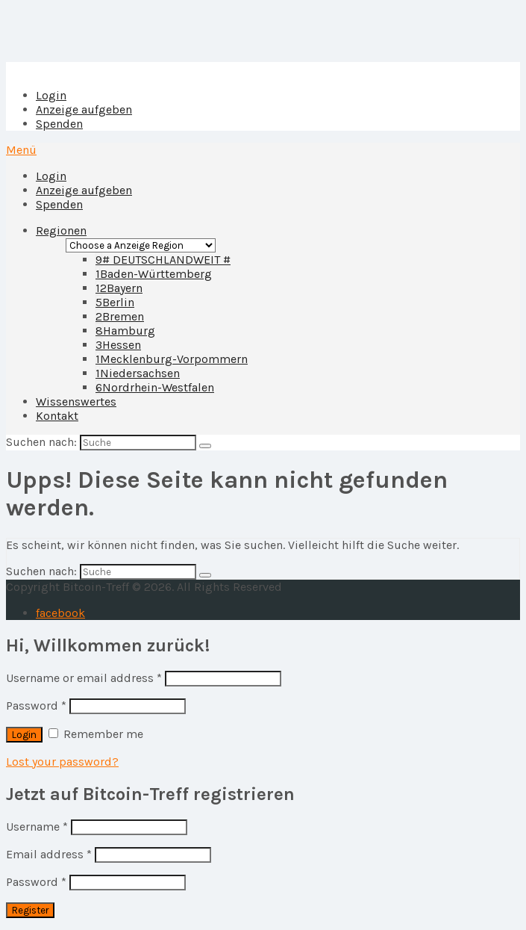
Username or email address (84, 678)
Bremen (120, 316)
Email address (49, 854)
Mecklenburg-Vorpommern (172, 359)
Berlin (115, 302)
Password (36, 705)
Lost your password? (62, 761)
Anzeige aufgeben (84, 109)
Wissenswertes (76, 401)
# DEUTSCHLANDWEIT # (163, 259)
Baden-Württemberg (154, 274)
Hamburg (125, 330)
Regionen (61, 230)
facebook (60, 613)
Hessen (118, 345)
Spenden (59, 124)
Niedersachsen (138, 373)
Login (51, 95)
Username (37, 826)
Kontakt (57, 416)
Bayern (119, 288)
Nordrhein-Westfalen (155, 387)
